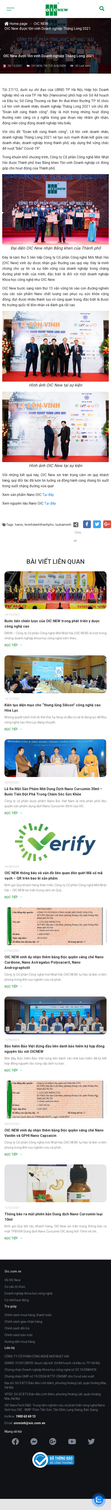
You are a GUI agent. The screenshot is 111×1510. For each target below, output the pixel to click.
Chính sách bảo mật (18, 1335)
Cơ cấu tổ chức (14, 1287)
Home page (16, 24)
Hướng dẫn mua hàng (19, 1341)
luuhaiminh (63, 524)
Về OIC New (12, 1280)
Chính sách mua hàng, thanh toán (28, 1315)
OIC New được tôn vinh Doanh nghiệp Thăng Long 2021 (47, 28)
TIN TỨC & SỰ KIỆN (54, 65)
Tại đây (48, 495)
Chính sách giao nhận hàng (23, 1321)
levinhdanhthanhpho (39, 524)
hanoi (19, 524)
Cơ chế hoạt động (16, 1300)
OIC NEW (41, 24)
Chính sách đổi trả (17, 1328)
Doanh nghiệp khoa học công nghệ (28, 1293)
